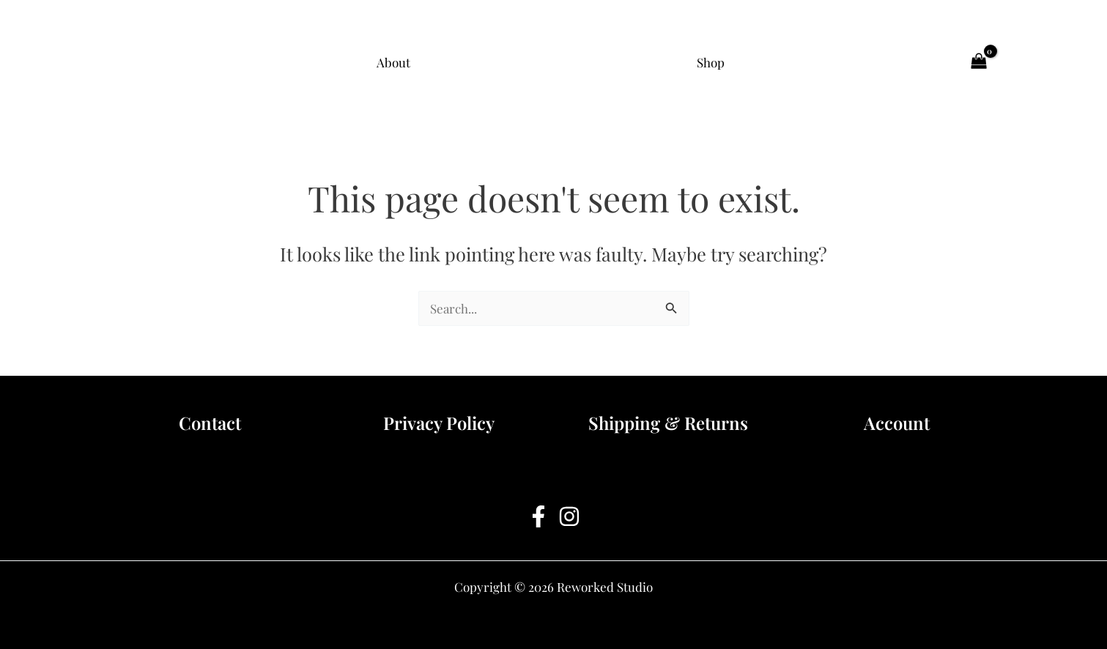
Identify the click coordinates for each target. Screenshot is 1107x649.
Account (897, 422)
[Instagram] (569, 516)
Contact (210, 422)
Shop (711, 62)
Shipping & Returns (668, 422)
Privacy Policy (439, 422)
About (393, 62)
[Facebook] (538, 516)
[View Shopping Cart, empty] (978, 62)
